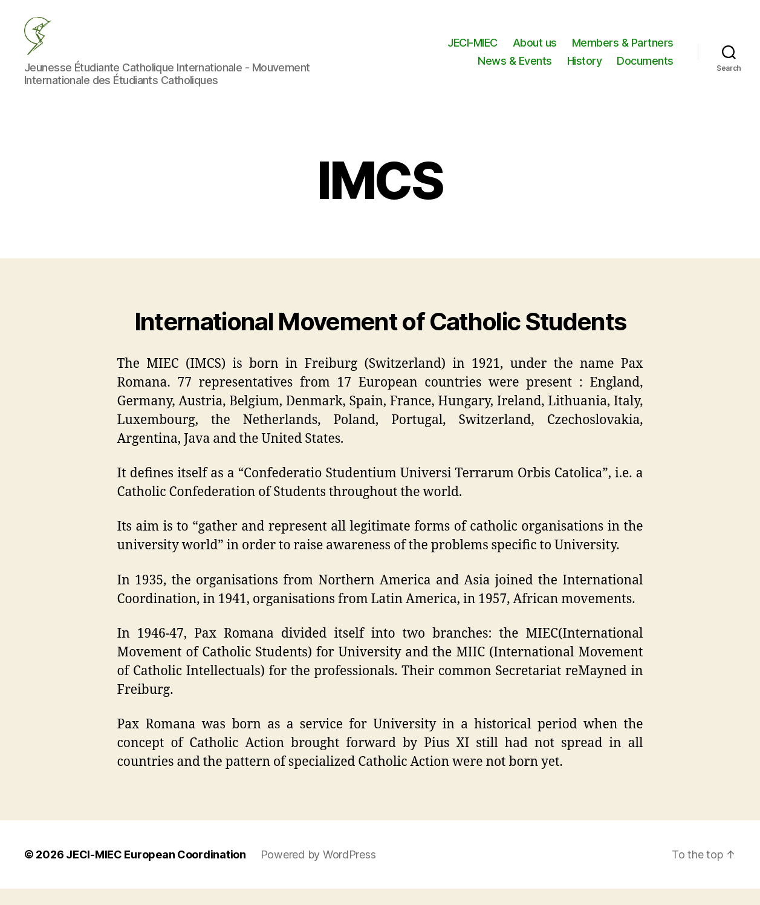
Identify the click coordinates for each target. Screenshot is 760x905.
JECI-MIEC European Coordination (156, 870)
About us (535, 50)
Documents (645, 68)
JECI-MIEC (472, 50)
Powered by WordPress (318, 870)
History (584, 68)
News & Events (515, 68)
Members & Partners (623, 50)
